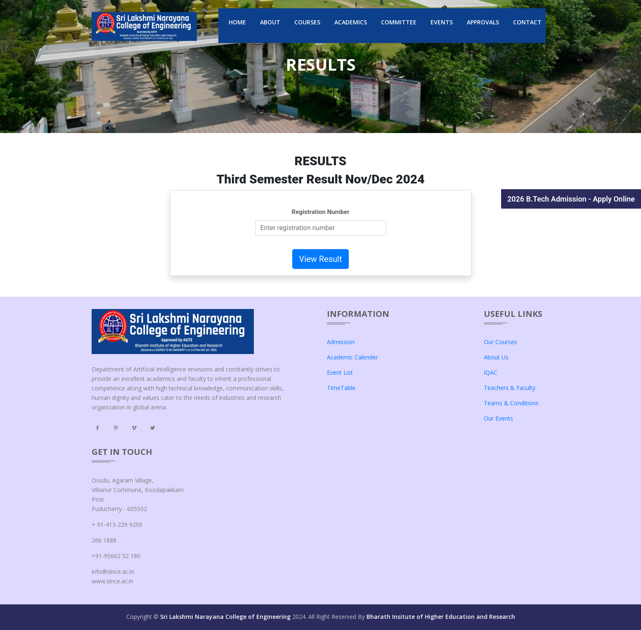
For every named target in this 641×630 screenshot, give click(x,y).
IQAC (490, 372)
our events (498, 418)
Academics (350, 22)
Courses (307, 22)
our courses (500, 342)
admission (341, 342)
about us (496, 357)
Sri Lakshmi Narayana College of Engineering (225, 616)
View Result (320, 259)
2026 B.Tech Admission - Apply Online (571, 199)
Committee (398, 22)
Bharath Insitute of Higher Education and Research (441, 616)
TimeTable (341, 388)
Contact (527, 22)
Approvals (483, 22)
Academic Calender (352, 357)
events (441, 22)
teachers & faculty (509, 388)
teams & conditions (511, 403)
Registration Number (321, 212)
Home (237, 22)
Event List (340, 372)
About (270, 22)
